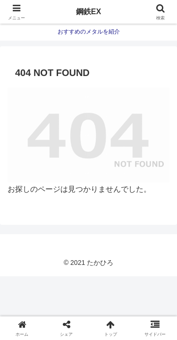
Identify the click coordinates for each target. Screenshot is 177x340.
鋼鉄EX (88, 12)
